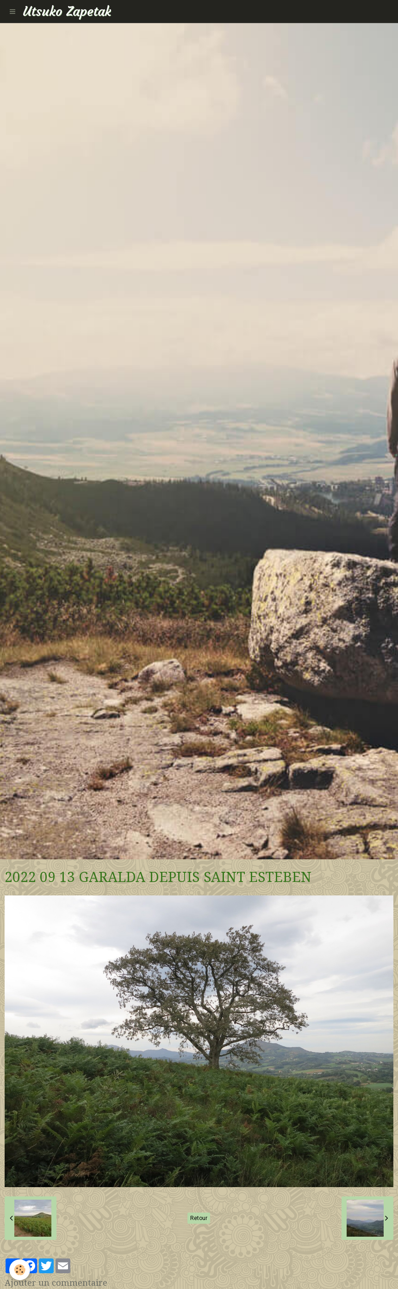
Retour (198, 1218)
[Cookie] (19, 1269)
